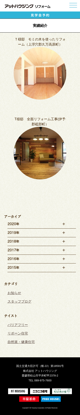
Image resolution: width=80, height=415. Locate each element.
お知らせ (14, 293)
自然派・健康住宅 (21, 342)
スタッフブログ (19, 301)
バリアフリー (17, 325)
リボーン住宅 (17, 333)
